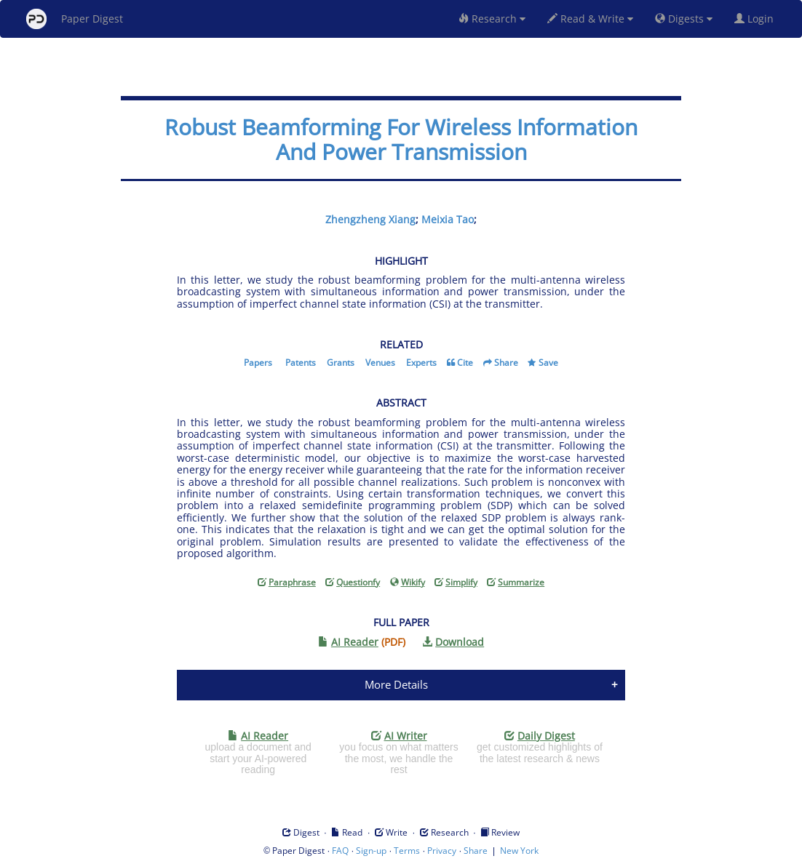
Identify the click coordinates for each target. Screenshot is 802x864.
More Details (396, 684)
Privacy (441, 850)
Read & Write (590, 18)
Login (756, 18)
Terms (407, 850)
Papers (258, 362)
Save (548, 362)
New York (519, 850)
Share (506, 362)
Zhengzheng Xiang (370, 219)
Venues (380, 362)
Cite (465, 362)
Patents (300, 362)
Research (491, 18)
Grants (340, 362)
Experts (421, 362)
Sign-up (371, 850)
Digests (683, 18)
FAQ (340, 850)
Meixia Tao (447, 219)
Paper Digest (74, 19)
